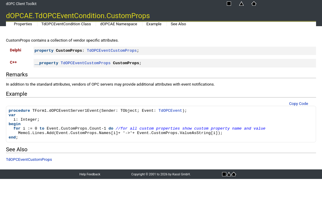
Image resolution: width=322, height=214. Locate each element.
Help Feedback (89, 174)
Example (153, 24)
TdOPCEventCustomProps (112, 50)
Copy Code (298, 103)
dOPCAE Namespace (118, 24)
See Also (178, 24)
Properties (23, 24)
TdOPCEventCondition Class (66, 24)
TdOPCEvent (170, 110)
